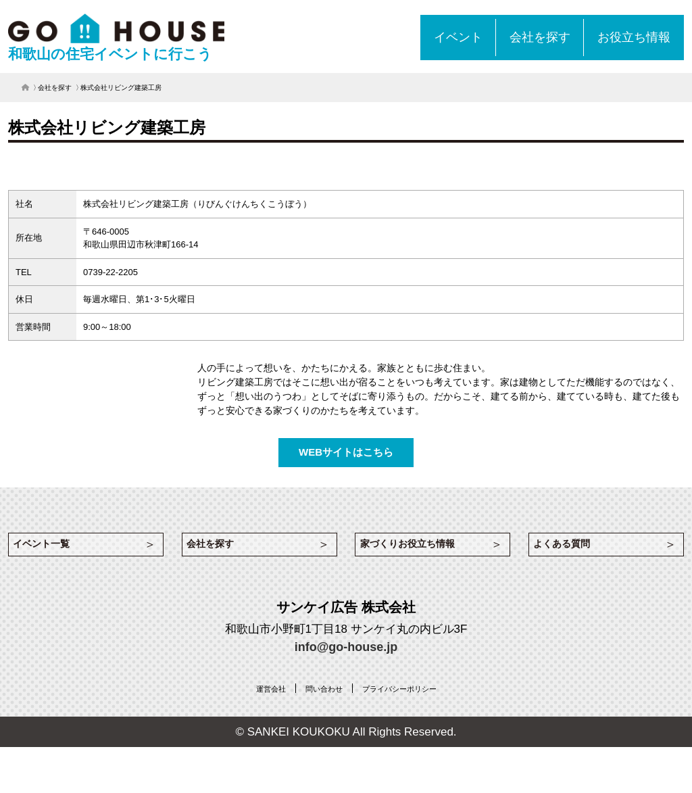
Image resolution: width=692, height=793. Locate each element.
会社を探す (55, 87)
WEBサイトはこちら (346, 452)
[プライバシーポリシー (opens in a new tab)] (408, 697)
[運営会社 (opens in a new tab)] (255, 697)
